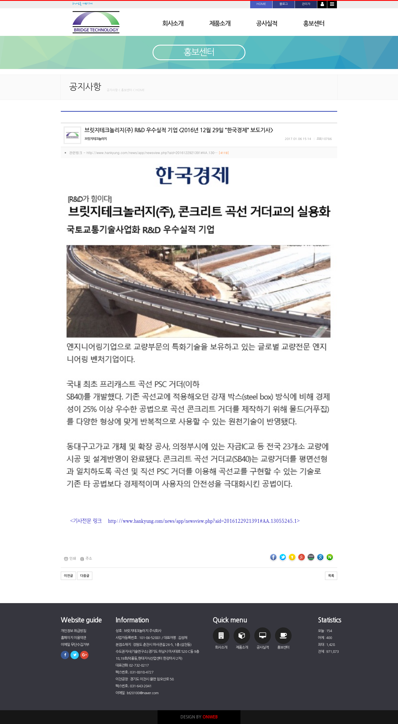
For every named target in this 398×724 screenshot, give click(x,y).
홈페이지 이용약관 (73, 638)
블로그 (283, 4)
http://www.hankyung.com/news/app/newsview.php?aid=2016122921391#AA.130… (158, 152)
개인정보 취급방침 (73, 631)
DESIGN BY (199, 717)
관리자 (306, 4)
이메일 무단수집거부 (75, 644)
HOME (261, 4)
